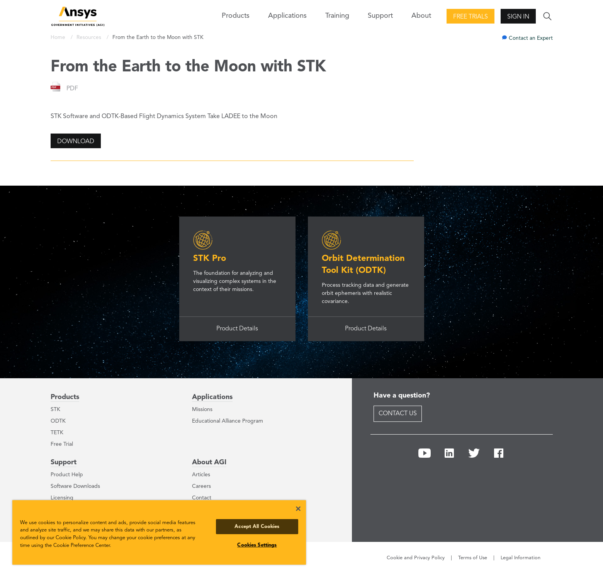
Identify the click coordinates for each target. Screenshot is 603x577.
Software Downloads (75, 486)
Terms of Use (472, 557)
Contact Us (398, 414)
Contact (201, 498)
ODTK (58, 421)
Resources (89, 37)
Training (337, 15)
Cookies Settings (257, 545)
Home (59, 37)
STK (55, 409)
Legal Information (520, 557)
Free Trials (470, 17)
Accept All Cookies (256, 526)
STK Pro (209, 258)
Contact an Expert (531, 38)
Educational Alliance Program (227, 421)
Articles (201, 474)
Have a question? (402, 395)
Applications (287, 15)
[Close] (298, 508)
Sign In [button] (518, 17)
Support (63, 462)
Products (65, 397)
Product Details (237, 329)
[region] (159, 532)
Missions (202, 409)
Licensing (62, 498)
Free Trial (62, 444)
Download (75, 142)
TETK (57, 432)
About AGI (209, 462)
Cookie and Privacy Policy (416, 557)
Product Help (67, 474)
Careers (201, 486)
